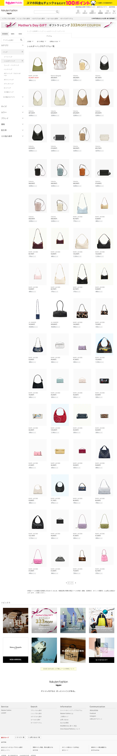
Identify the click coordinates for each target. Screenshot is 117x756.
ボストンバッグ (9, 79)
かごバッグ (7, 88)
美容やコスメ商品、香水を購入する (43, 742)
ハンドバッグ (8, 69)
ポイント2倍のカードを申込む (70, 742)
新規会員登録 (94, 705)
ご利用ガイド (64, 712)
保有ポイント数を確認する (98, 742)
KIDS (20, 34)
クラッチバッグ (9, 84)
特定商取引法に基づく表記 (68, 721)
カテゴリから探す (36, 712)
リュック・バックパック (11, 65)
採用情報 (33, 750)
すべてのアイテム (36, 718)
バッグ (5, 52)
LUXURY (35, 31)
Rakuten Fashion (6, 705)
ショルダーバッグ (9, 61)
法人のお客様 (64, 718)
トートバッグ (8, 57)
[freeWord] (12, 40)
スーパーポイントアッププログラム (71, 705)
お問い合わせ (64, 715)
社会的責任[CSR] (24, 750)
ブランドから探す (36, 705)
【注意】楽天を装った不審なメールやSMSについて (58, 664)
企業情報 (3, 750)
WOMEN (5, 34)
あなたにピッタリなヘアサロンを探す (12, 742)
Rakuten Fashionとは (66, 708)
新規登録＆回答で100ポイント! (85, 7)
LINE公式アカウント (96, 714)
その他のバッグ (9, 92)
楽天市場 (112, 7)
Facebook (93, 708)
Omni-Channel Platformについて (70, 724)
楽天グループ (101, 7)
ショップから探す (36, 708)
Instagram (93, 711)
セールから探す (35, 715)
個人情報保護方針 (13, 750)
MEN (12, 34)
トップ (29, 31)
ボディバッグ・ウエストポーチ (12, 74)
